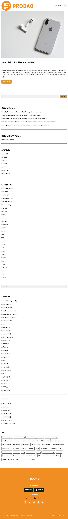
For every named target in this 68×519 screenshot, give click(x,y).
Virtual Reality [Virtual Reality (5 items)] (56, 455)
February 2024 (5, 173)
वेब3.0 (3, 234)
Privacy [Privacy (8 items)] (39, 452)
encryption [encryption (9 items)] (23, 448)
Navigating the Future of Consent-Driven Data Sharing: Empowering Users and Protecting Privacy (28, 122)
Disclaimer (61, 515)
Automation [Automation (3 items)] (40, 437)
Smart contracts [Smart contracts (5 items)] (6, 455)
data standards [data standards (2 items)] (35, 444)
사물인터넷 (4, 267)
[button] (65, 5)
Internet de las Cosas (7, 201)
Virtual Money (5, 225)
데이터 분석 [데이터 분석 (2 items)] (32, 459)
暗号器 (3, 251)
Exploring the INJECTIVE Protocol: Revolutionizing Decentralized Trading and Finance (25, 125)
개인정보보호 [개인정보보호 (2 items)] (24, 459)
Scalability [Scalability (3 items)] (59, 452)
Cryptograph (5, 195)
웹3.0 (2, 274)
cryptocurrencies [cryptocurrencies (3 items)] (15, 441)
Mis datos (4, 211)
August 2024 (4, 154)
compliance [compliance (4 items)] (5, 441)
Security (3, 218)
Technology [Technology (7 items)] (24, 455)
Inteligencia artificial (7, 198)
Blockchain (4, 191)
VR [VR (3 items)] (62, 455)
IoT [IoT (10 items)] (60, 448)
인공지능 (3, 277)
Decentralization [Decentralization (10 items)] (46, 444)
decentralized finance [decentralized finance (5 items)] (58, 444)
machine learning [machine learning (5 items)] (6, 452)
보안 (2, 261)
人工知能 (3, 244)
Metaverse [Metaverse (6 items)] (16, 452)
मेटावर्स (3, 231)
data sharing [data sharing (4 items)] (25, 444)
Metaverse (4, 208)
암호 (2, 271)
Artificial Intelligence (7, 188)
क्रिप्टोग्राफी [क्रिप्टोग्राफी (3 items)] (11, 459)
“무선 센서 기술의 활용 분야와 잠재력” (18, 62)
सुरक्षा (2, 238)
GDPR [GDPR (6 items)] (37, 448)
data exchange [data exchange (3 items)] (45, 441)
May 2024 (4, 164)
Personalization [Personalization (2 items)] (31, 452)
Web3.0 (3, 228)
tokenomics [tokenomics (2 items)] (41, 455)
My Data (3, 215)
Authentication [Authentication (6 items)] (31, 437)
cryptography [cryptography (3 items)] (25, 441)
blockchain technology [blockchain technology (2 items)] (52, 437)
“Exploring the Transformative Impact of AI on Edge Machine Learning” (21, 112)
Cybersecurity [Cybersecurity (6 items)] (35, 441)
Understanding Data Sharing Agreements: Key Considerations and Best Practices (24, 118)
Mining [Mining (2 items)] (23, 452)
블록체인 (3, 264)
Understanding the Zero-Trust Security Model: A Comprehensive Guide (21, 115)
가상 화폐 (3, 254)
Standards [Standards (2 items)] (16, 455)
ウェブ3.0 (3, 241)
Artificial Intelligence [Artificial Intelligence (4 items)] (7, 437)
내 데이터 (3, 258)
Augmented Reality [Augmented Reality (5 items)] (20, 437)
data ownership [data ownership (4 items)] (55, 441)
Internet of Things (6, 205)
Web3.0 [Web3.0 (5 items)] (4, 459)
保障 (2, 248)
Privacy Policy (55, 515)
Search (3, 94)
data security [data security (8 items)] (16, 444)
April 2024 (4, 167)
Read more (6, 81)
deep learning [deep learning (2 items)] (5, 448)
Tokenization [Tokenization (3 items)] (32, 455)
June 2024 (4, 160)
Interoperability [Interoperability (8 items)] (53, 448)
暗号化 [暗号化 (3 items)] (17, 459)
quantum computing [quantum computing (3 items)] (48, 452)
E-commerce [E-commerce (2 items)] (15, 448)
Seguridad (4, 221)
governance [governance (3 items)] (44, 448)
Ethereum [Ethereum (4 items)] (31, 448)
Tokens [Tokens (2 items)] (48, 455)
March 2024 (4, 170)
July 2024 (4, 157)
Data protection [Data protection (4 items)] (6, 444)
